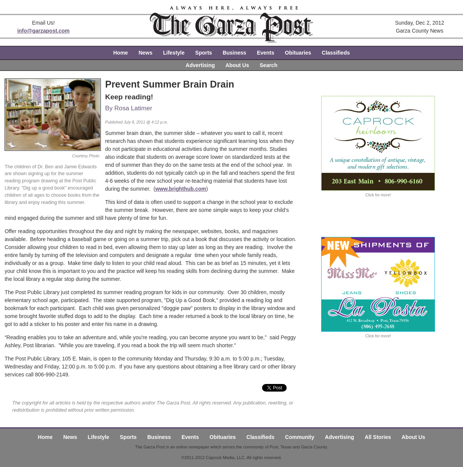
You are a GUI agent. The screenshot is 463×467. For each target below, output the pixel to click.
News (145, 53)
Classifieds (336, 53)
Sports (203, 53)
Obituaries (298, 53)
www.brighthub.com (180, 189)
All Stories (378, 437)
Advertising (200, 65)
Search (269, 65)
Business (234, 53)
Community (299, 437)
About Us (237, 65)
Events (265, 53)
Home (120, 53)
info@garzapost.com (43, 31)
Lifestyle (174, 53)
